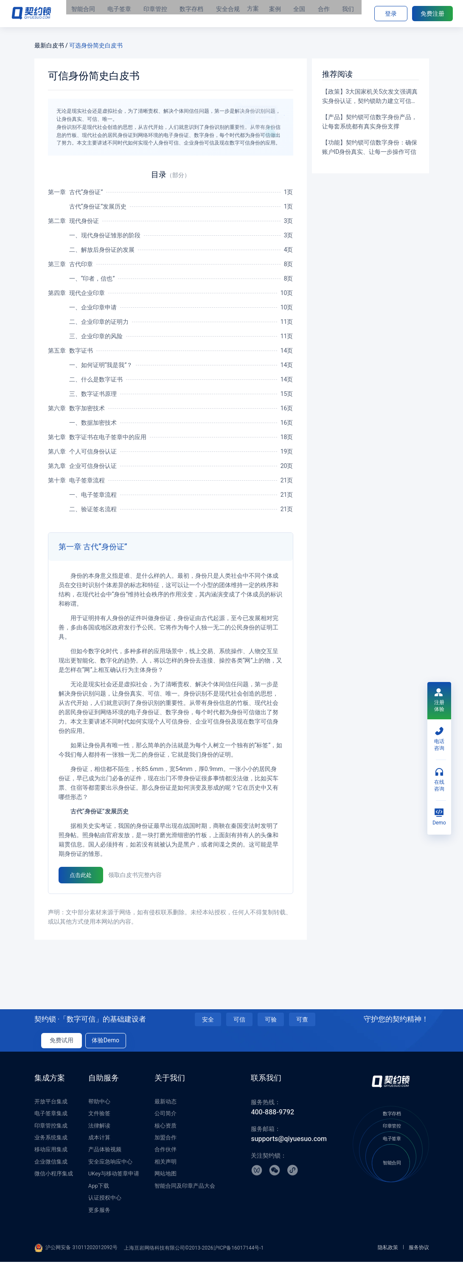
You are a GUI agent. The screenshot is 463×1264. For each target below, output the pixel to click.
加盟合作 (165, 1139)
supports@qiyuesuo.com (289, 1141)
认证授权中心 (104, 1200)
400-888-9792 (272, 1115)
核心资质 (165, 1128)
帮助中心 (99, 1103)
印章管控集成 (50, 1128)
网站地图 (165, 1176)
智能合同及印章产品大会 (184, 1188)
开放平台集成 (50, 1103)
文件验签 (99, 1116)
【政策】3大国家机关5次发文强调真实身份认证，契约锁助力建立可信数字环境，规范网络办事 (370, 97)
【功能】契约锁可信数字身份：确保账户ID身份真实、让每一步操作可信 (369, 147)
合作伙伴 (165, 1152)
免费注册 (432, 13)
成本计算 (99, 1139)
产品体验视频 (104, 1152)
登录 (391, 13)
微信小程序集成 (53, 1176)
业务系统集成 (50, 1139)
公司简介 (165, 1116)
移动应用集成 (50, 1152)
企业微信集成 (50, 1164)
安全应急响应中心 (110, 1164)
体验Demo (105, 1042)
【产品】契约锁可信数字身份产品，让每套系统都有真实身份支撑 (369, 122)
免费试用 (61, 1042)
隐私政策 (388, 1250)
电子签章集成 (50, 1116)
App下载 (98, 1188)
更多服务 (99, 1212)
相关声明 (165, 1164)
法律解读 (99, 1128)
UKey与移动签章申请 (113, 1176)
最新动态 (165, 1103)
